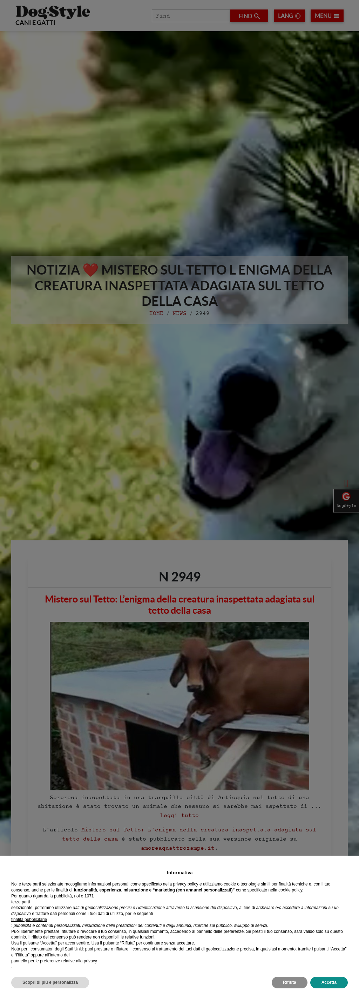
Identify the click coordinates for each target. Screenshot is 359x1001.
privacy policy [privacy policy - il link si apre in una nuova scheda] (185, 884)
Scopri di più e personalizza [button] (50, 982)
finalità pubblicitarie (29, 919)
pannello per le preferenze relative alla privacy (54, 961)
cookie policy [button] (290, 890)
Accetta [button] (329, 982)
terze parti (20, 902)
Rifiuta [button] (289, 982)
